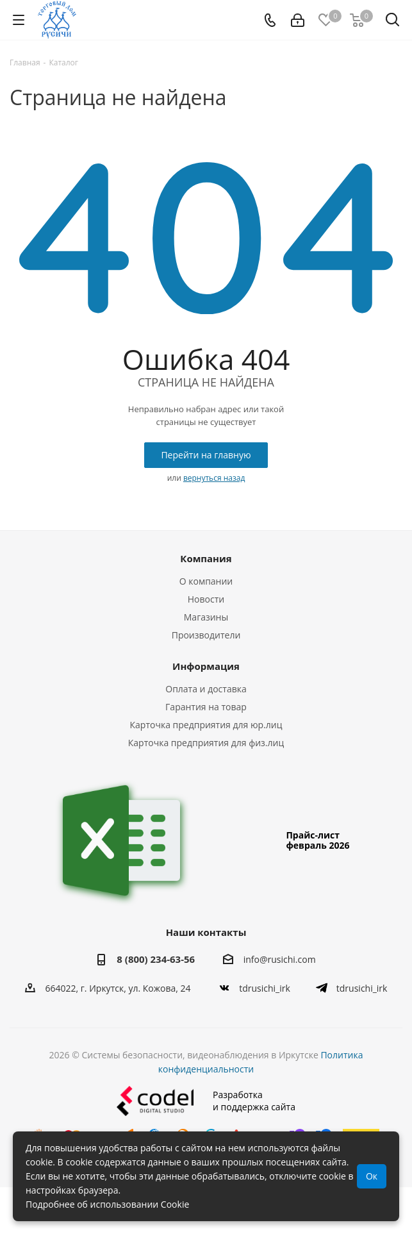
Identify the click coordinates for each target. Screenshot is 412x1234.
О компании (206, 581)
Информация (206, 666)
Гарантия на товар (206, 707)
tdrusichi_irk (264, 988)
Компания (205, 558)
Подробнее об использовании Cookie (107, 1204)
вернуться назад (214, 477)
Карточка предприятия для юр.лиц (206, 725)
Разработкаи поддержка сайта (206, 1101)
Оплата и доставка (206, 689)
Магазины (206, 617)
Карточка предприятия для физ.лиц (206, 743)
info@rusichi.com (279, 960)
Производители (206, 635)
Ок (371, 1176)
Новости (206, 599)
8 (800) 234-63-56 (156, 959)
